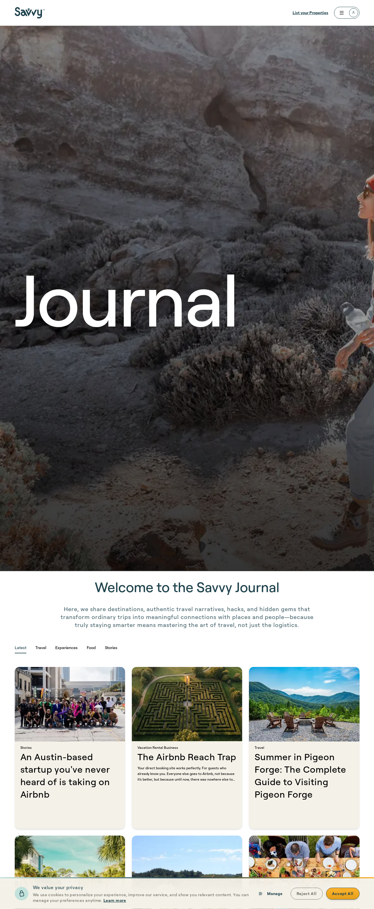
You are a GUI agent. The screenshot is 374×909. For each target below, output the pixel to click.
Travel (40, 647)
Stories (111, 647)
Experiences (66, 647)
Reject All (307, 897)
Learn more (114, 903)
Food (91, 647)
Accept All (343, 897)
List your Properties (310, 12)
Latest (20, 647)
